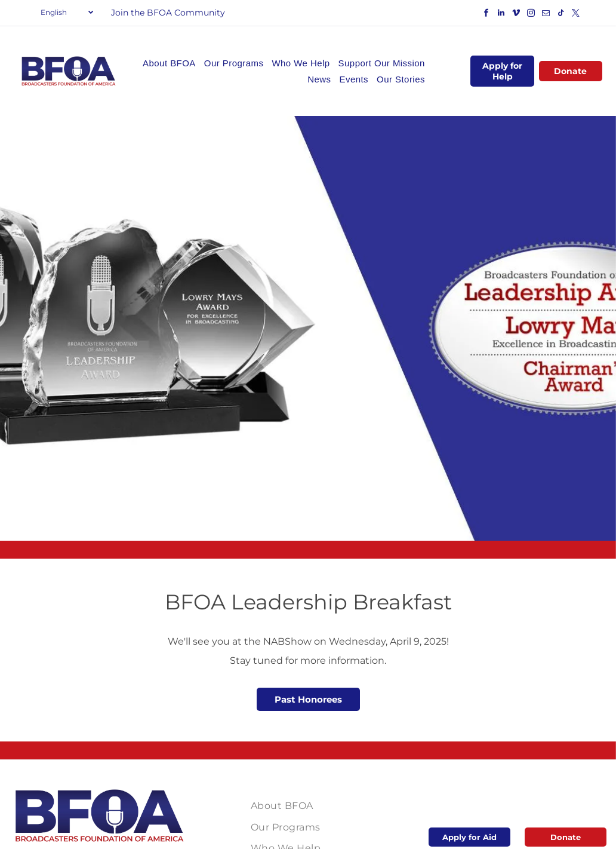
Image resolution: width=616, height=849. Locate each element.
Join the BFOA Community (168, 12)
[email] (546, 14)
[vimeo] (516, 14)
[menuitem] (169, 63)
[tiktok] (561, 14)
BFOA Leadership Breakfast (308, 602)
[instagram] (531, 14)
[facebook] (486, 14)
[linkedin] (501, 14)
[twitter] (576, 14)
